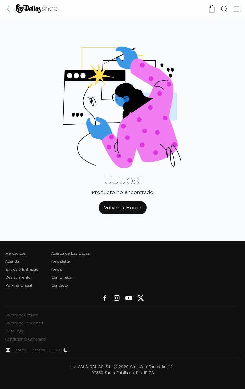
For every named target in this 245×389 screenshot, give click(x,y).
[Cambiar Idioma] (36, 8)
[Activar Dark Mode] (65, 350)
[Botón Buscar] (224, 9)
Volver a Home (122, 207)
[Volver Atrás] (8, 9)
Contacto (59, 285)
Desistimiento (17, 277)
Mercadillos (15, 253)
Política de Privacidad (24, 323)
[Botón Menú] (236, 9)
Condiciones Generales (25, 339)
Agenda (12, 261)
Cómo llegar (62, 277)
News (56, 269)
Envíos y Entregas (21, 269)
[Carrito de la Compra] (212, 9)
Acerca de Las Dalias (70, 253)
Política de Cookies (21, 315)
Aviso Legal (14, 331)
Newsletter (61, 261)
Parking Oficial (18, 285)
